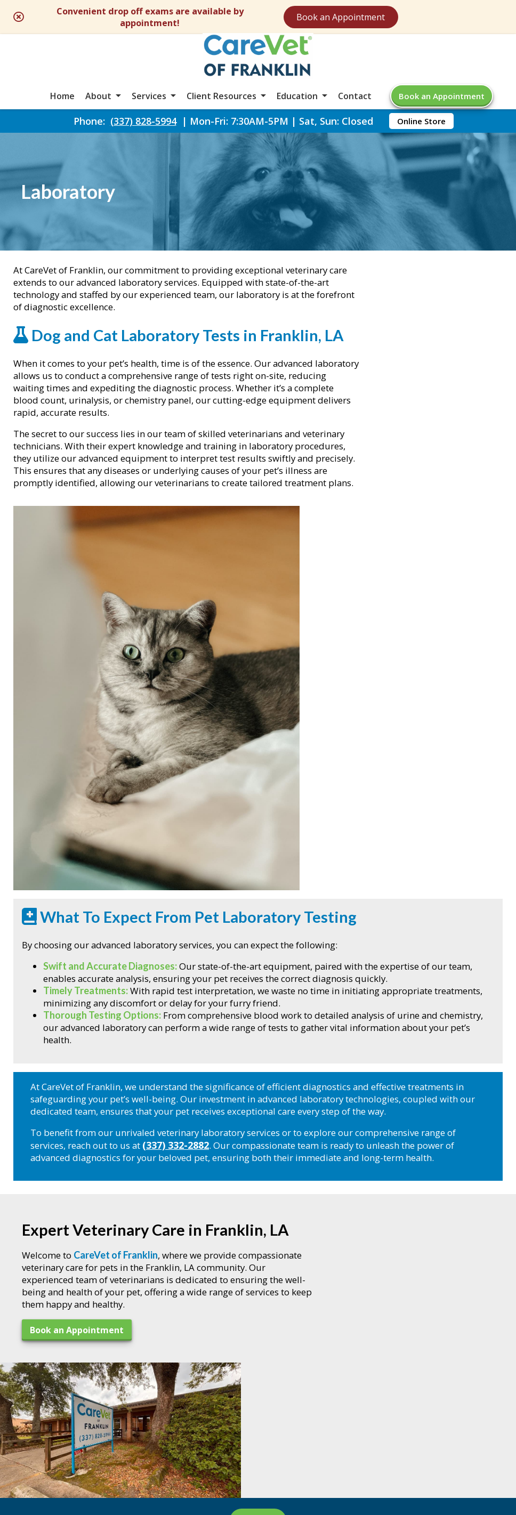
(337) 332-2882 (232, 921)
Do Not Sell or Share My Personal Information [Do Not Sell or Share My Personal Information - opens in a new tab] (258, 1450)
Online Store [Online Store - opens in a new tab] (421, 139)
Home (62, 109)
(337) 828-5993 (66, 1336)
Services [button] (149, 109)
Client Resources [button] (221, 109)
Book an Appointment (410, 17)
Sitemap (245, 1426)
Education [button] (297, 109)
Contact (355, 109)
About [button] (98, 109)
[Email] (245, 1227)
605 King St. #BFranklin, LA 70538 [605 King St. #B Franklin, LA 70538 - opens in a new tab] (65, 1293)
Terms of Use (311, 1426)
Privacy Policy (389, 1426)
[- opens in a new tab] (258, 1227)
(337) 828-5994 (143, 139)
